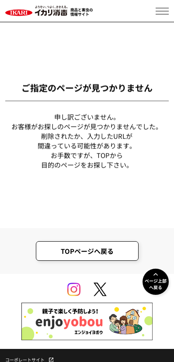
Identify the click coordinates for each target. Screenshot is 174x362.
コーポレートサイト (25, 360)
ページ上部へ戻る (156, 283)
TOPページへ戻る (87, 251)
